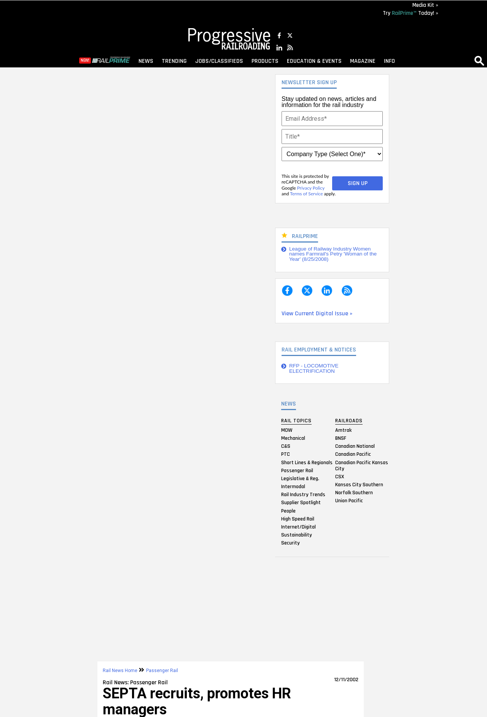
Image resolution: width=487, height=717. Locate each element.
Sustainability (296, 535)
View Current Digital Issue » (317, 314)
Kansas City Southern (359, 484)
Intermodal (293, 486)
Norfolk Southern (354, 492)
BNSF (340, 437)
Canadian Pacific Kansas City (361, 465)
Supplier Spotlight (301, 502)
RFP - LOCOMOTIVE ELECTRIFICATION (314, 368)
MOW (286, 429)
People (288, 510)
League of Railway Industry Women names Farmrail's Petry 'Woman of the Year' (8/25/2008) (333, 254)
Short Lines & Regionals (307, 462)
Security (290, 543)
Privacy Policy (311, 188)
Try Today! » (410, 13)
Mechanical (293, 437)
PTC (285, 454)
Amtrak (343, 429)
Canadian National (355, 446)
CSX (339, 476)
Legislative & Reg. (300, 478)
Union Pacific (349, 500)
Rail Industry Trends (303, 494)
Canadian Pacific (353, 454)
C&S (285, 446)
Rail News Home (120, 670)
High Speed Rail (297, 518)
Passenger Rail (297, 470)
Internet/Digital (298, 527)
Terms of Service (306, 193)
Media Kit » (425, 5)
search (479, 60)
